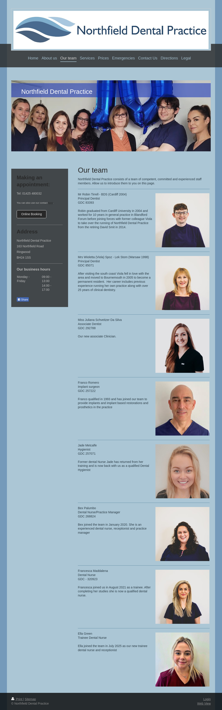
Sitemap (30, 699)
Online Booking (31, 214)
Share (23, 299)
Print (17, 699)
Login (207, 699)
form (50, 202)
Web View (204, 703)
